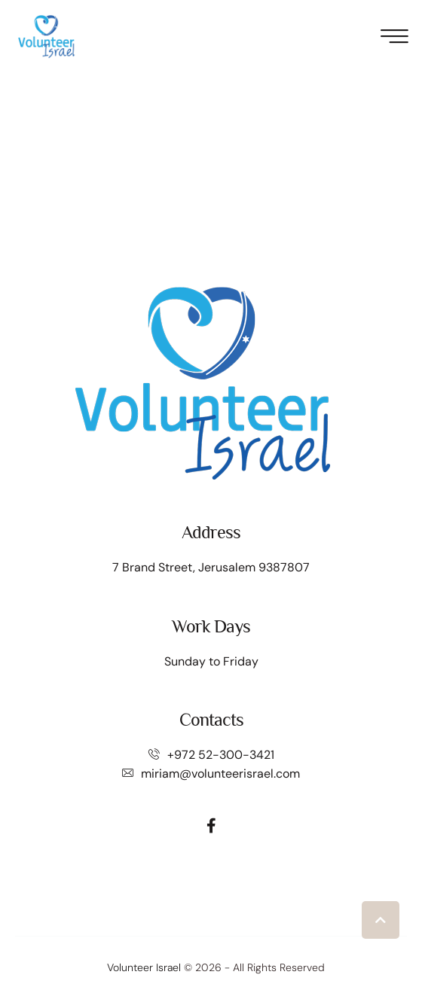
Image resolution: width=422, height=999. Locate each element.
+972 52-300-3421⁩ (220, 755)
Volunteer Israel (144, 967)
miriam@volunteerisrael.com (220, 773)
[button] (380, 920)
